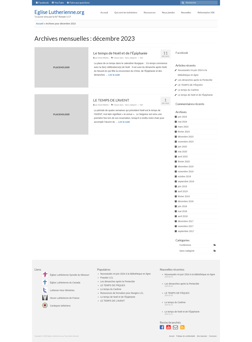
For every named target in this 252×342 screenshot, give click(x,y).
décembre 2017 (186, 221)
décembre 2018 (186, 201)
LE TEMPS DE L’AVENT (112, 300)
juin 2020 (182, 146)
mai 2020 (182, 151)
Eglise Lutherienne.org (59, 12)
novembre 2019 (186, 171)
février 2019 (184, 196)
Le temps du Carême (188, 90)
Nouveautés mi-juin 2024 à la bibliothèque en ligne (125, 273)
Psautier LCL (106, 277)
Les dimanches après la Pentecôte (195, 80)
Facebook (182, 52)
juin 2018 (182, 206)
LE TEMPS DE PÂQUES (190, 85)
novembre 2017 (186, 226)
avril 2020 (183, 156)
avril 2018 (183, 216)
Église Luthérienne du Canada (61, 282)
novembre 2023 (186, 141)
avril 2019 (183, 191)
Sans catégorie (131, 58)
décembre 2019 (186, 166)
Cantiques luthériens (56, 305)
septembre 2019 (186, 181)
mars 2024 (183, 126)
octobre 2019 (184, 176)
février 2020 (184, 161)
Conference (185, 245)
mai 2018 (182, 211)
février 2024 (184, 131)
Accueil (39, 23)
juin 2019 (182, 186)
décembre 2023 (186, 136)
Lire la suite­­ (114, 75)
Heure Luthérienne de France (60, 298)
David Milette (103, 58)
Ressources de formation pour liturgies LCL (122, 293)
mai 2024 (182, 121)
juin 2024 (182, 116)
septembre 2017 (186, 231)
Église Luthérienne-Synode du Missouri (65, 275)
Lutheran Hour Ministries (58, 290)
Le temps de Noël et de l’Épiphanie (195, 95)
